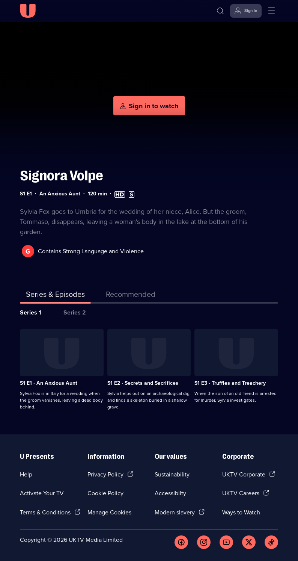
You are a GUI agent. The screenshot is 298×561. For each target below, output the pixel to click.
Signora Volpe (61, 176)
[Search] (220, 11)
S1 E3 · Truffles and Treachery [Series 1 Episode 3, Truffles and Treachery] (230, 383)
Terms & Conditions (45, 512)
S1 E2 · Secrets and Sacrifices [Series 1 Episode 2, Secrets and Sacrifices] (142, 383)
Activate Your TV (42, 493)
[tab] (130, 295)
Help (26, 474)
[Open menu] (271, 11)
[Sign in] (246, 11)
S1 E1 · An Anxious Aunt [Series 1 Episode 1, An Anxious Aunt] (48, 383)
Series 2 (74, 312)
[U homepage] (28, 11)
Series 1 (30, 312)
